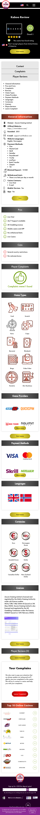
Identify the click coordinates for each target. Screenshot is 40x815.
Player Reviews (10, 106)
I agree (32, 812)
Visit (20, 198)
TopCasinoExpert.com (20, 805)
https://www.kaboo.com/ (17, 128)
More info (32, 810)
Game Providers (11, 95)
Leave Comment (20, 658)
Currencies (9, 102)
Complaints (9, 88)
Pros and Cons (10, 86)
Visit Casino (20, 51)
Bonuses (8, 90)
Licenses (8, 104)
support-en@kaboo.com (23, 136)
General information (12, 83)
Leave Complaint (11, 109)
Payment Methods (11, 97)
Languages (9, 99)
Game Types (9, 93)
